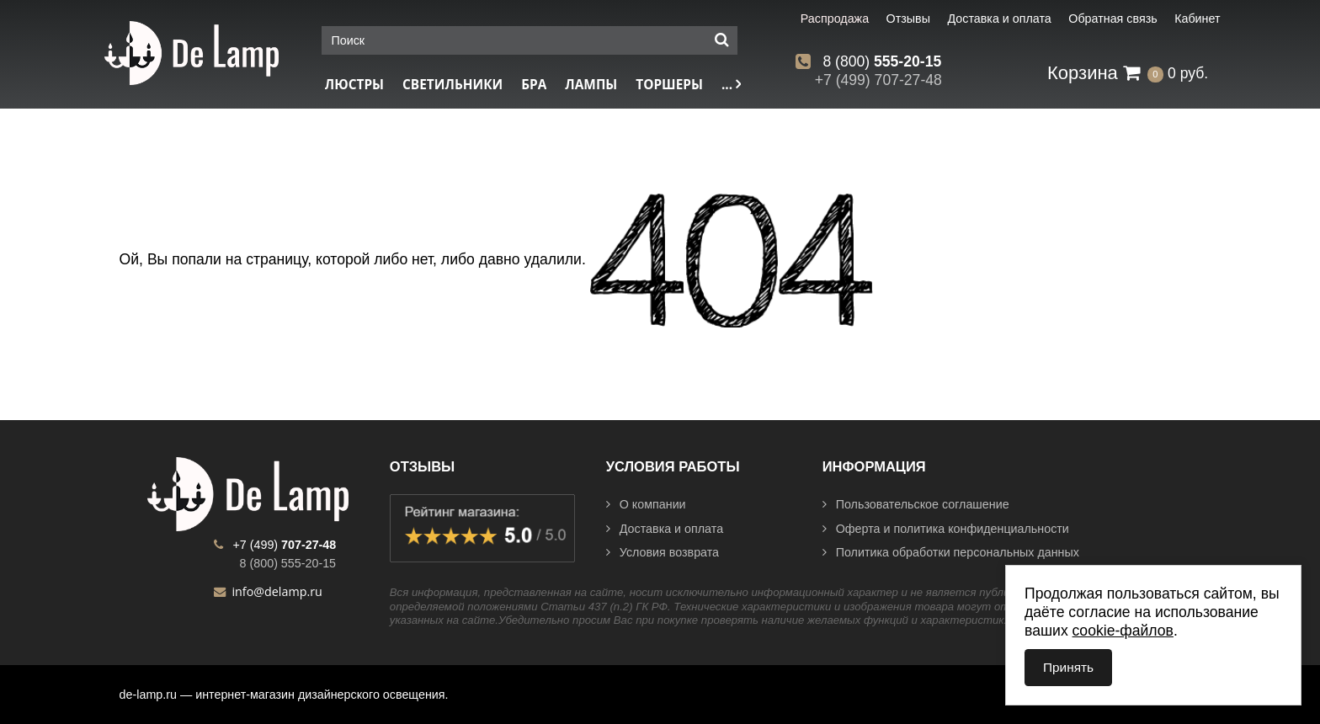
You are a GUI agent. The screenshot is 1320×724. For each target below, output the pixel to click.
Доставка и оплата (664, 528)
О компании (646, 504)
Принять (1068, 667)
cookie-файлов (1123, 630)
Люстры (354, 84)
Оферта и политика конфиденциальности (945, 528)
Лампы (591, 84)
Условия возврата (662, 552)
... (731, 84)
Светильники (452, 84)
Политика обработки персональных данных (950, 552)
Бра (533, 84)
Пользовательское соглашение (915, 504)
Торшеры (669, 84)
